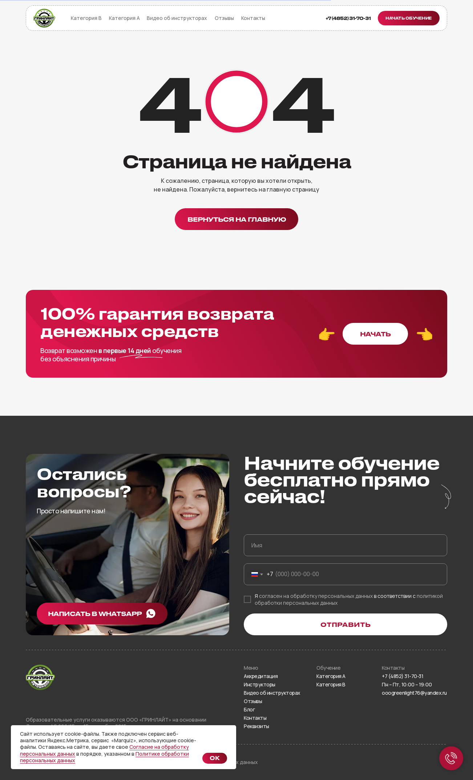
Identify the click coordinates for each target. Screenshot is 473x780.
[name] (345, 545)
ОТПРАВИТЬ (345, 624)
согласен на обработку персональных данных (316, 595)
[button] (409, 18)
